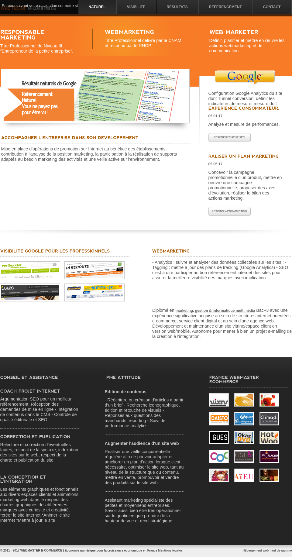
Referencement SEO (229, 137)
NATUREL (96, 7)
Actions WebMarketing (229, 211)
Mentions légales (170, 550)
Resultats (177, 7)
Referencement (225, 7)
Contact (272, 7)
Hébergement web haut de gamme (267, 550)
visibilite (136, 7)
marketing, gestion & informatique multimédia (215, 310)
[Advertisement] (65, 227)
